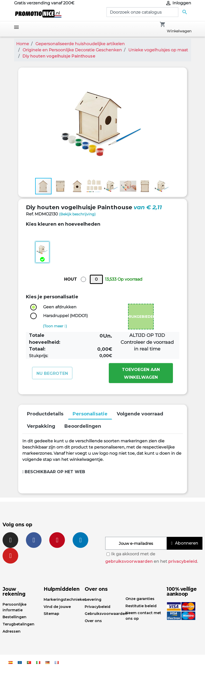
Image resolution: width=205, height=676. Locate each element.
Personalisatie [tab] (90, 414)
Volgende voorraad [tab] (140, 414)
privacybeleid (182, 561)
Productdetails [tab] (45, 414)
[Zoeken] (142, 12)
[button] (178, 76)
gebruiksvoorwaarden (129, 561)
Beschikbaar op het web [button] (53, 471)
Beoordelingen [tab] (82, 426)
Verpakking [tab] (41, 426)
